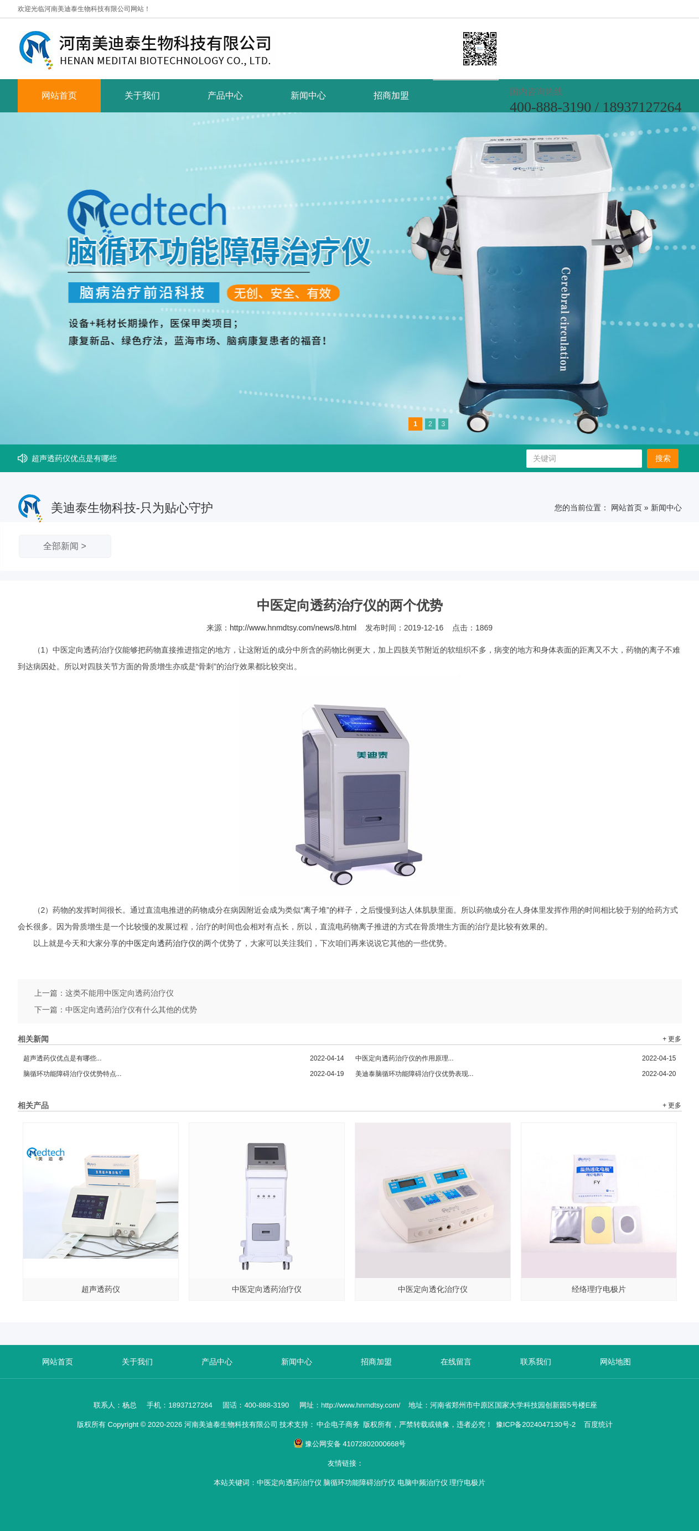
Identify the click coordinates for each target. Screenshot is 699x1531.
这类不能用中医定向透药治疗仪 (119, 993)
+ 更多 (671, 1039)
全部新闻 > (64, 546)
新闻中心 (308, 95)
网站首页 (59, 95)
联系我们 (535, 1361)
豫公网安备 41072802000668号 (349, 1444)
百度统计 (598, 1424)
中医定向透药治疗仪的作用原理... (515, 1058)
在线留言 (456, 1361)
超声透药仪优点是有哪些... (183, 1058)
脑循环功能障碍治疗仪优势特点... (183, 1073)
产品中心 (225, 95)
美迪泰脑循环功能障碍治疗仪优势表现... (515, 1073)
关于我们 (142, 95)
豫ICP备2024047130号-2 (536, 1424)
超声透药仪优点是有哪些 (74, 458)
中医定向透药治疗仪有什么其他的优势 (131, 1009)
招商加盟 (391, 95)
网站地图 (615, 1361)
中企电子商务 (338, 1424)
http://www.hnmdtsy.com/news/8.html (293, 627)
